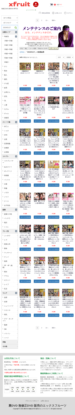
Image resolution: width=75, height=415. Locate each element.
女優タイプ (10, 32)
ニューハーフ (11, 306)
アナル (11, 276)
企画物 (11, 152)
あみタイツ (11, 167)
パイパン (11, 333)
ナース (11, 201)
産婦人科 (11, 244)
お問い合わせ (45, 401)
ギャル (11, 113)
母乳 (11, 314)
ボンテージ (11, 171)
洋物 (10, 342)
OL (11, 101)
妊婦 (11, 302)
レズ (11, 240)
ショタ (11, 131)
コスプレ (10, 156)
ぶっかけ (11, 235)
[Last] (53, 20)
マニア (10, 293)
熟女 (11, 71)
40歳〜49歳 (11, 54)
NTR (11, 135)
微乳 (11, 79)
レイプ (11, 284)
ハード (11, 338)
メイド (11, 197)
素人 (11, 75)
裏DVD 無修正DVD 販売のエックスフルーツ (37, 405)
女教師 (11, 148)
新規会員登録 (44, 13)
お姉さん (11, 92)
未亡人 (11, 126)
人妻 (11, 105)
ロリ (11, 66)
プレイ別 (10, 231)
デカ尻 (11, 83)
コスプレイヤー (10, 162)
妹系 (11, 88)
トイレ (11, 227)
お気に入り (57, 13)
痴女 (11, 272)
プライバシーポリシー (32, 401)
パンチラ (11, 218)
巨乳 (11, 96)
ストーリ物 (10, 122)
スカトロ (11, 310)
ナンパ (11, 257)
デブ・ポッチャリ (10, 320)
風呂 (11, 222)
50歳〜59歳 (11, 58)
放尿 (11, 297)
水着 (11, 184)
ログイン (68, 13)
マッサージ (11, 253)
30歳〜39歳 (11, 49)
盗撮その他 (11, 214)
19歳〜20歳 (11, 41)
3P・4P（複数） (10, 266)
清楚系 (11, 118)
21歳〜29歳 (11, 45)
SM (11, 329)
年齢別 (11, 36)
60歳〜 (11, 62)
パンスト (11, 180)
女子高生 (11, 205)
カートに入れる (25, 89)
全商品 (22, 52)
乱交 (11, 289)
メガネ (11, 192)
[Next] (47, 20)
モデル (11, 109)
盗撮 (10, 210)
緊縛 (11, 325)
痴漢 (11, 261)
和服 (11, 188)
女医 (11, 139)
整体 (11, 248)
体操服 (11, 175)
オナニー (11, 280)
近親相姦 (11, 143)
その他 (10, 346)
